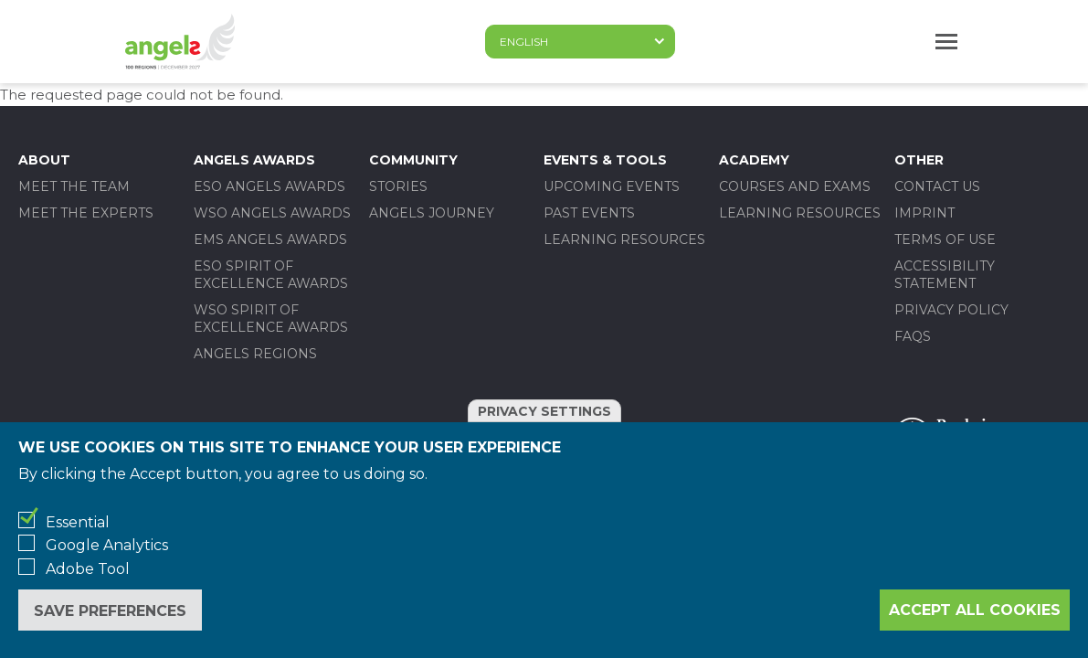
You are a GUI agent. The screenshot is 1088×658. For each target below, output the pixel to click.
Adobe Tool (88, 569)
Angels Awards (254, 160)
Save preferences (110, 611)
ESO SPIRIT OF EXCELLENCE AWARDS (271, 275)
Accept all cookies (975, 610)
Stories (398, 186)
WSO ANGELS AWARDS (272, 213)
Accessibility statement (944, 275)
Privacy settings (544, 411)
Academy (754, 160)
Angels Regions (255, 353)
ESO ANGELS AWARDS (269, 186)
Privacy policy (951, 310)
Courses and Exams (795, 186)
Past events (589, 213)
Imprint (924, 213)
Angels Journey (431, 213)
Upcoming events (612, 186)
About (44, 160)
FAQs (912, 336)
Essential (78, 522)
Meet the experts (85, 213)
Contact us (937, 186)
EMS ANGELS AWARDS (270, 239)
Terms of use (945, 239)
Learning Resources (624, 239)
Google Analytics (107, 545)
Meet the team (74, 186)
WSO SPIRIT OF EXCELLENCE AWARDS (271, 318)
